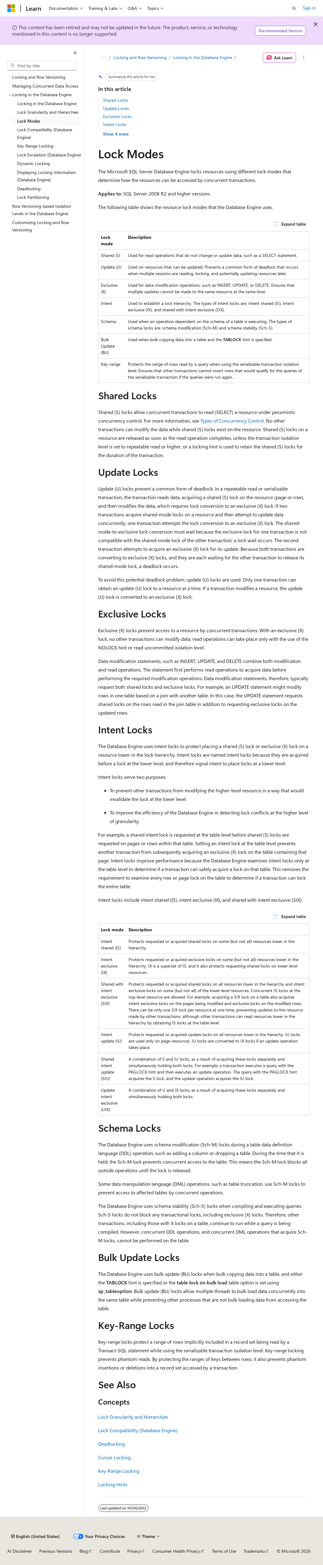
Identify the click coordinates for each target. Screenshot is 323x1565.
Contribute (110, 1551)
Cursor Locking (114, 1457)
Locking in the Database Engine (202, 57)
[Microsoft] (11, 8)
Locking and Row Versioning (140, 57)
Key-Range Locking (118, 1471)
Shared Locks (115, 100)
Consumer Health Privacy (176, 1551)
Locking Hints (112, 1484)
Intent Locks (114, 124)
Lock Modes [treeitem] (28, 121)
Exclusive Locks (117, 116)
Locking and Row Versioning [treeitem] (38, 77)
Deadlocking (111, 1444)
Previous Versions (55, 1551)
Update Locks (116, 108)
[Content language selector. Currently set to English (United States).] (35, 1536)
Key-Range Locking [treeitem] (35, 146)
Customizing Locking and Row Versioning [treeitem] (40, 226)
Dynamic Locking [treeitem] (33, 163)
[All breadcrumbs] (103, 57)
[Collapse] (75, 52)
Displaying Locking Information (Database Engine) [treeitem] (46, 176)
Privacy (134, 1551)
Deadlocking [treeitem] (28, 188)
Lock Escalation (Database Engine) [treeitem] (49, 155)
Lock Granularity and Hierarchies (133, 1416)
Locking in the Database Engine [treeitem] (46, 103)
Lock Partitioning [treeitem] (33, 197)
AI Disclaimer (19, 1551)
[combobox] (42, 66)
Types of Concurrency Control (232, 420)
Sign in (309, 8)
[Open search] (294, 8)
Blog (83, 1551)
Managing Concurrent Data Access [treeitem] (45, 86)
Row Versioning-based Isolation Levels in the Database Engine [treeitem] (41, 210)
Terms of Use (224, 1551)
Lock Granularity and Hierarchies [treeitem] (48, 112)
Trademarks (254, 1551)
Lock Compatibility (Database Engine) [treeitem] (44, 133)
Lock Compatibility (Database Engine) (138, 1430)
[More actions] (303, 57)
